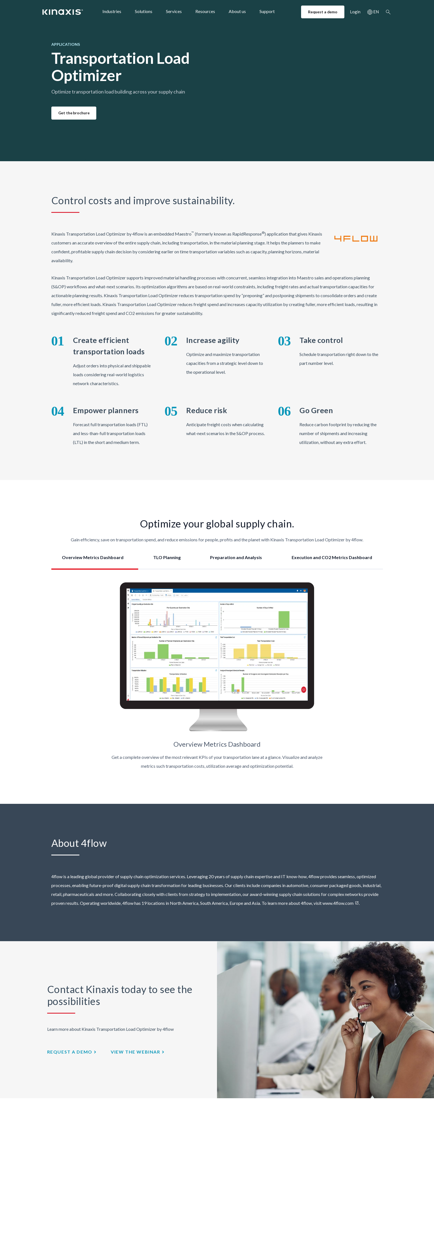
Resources (205, 11)
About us (237, 11)
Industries (111, 11)
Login (355, 11)
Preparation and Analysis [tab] (236, 557)
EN (376, 11)
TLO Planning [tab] (167, 557)
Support (267, 11)
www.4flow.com (338, 903)
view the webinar (135, 1051)
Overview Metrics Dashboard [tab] (92, 557)
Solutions (143, 11)
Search (388, 12)
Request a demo (322, 11)
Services (174, 11)
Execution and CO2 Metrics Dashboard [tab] (332, 557)
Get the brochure (74, 112)
